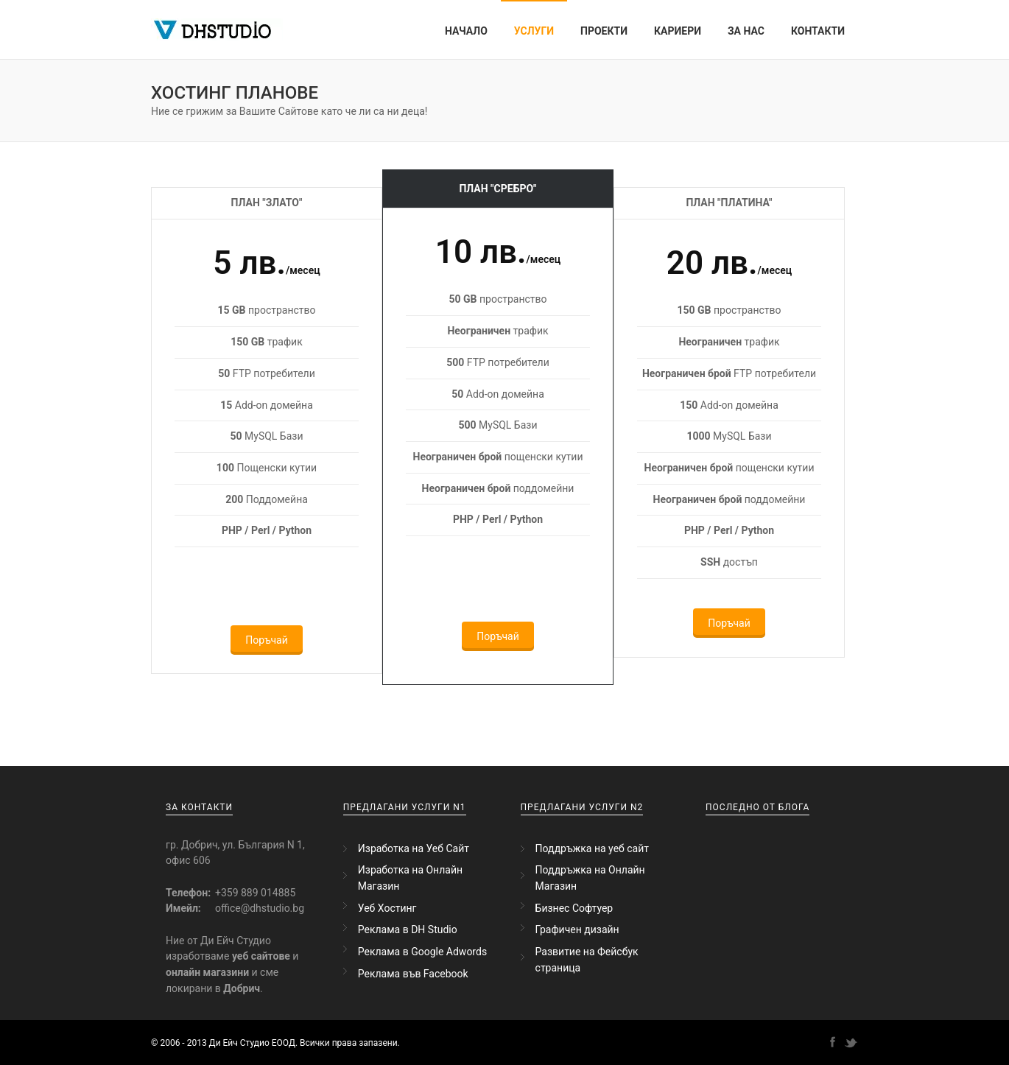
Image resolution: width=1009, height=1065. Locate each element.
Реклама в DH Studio (407, 929)
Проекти (603, 31)
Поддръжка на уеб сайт (592, 848)
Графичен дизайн (577, 929)
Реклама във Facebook (413, 974)
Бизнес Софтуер (574, 908)
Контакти (818, 31)
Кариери (677, 31)
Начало (466, 31)
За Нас (746, 31)
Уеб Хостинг (387, 908)
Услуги (534, 31)
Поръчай (266, 640)
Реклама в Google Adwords (422, 951)
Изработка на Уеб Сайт (413, 848)
